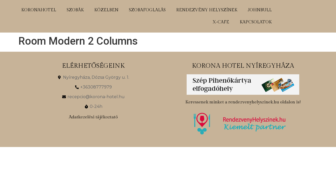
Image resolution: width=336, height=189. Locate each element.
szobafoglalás (147, 10)
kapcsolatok (256, 22)
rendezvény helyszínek (206, 10)
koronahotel (38, 10)
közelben (106, 10)
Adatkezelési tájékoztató (93, 117)
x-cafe (220, 22)
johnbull (260, 10)
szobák (75, 10)
